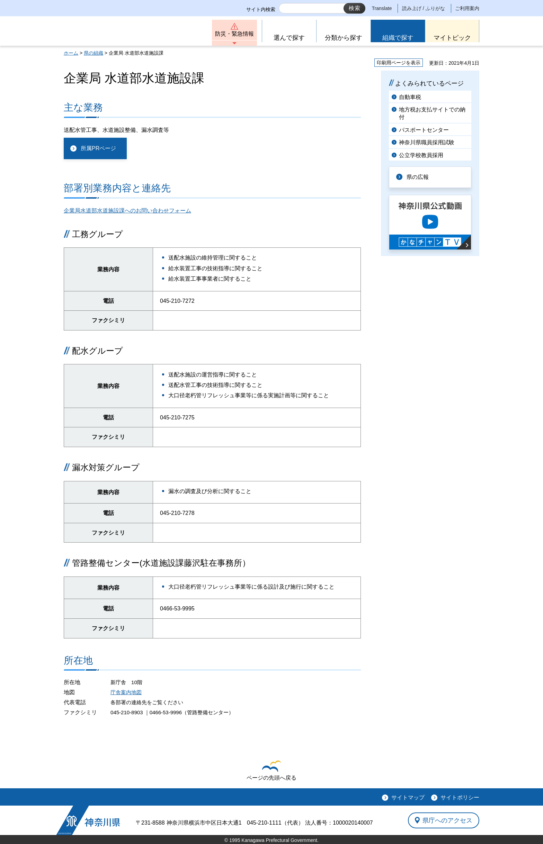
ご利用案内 (467, 8)
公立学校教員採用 (421, 155)
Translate (382, 8)
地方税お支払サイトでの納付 (432, 113)
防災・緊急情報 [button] (234, 34)
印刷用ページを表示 (398, 62)
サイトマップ (408, 797)
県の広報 (418, 177)
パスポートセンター (424, 130)
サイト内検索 (260, 9)
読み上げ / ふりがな (423, 8)
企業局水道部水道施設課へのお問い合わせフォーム (127, 211)
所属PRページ (98, 148)
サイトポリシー (459, 797)
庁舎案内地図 (126, 692)
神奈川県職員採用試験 (426, 142)
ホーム (71, 53)
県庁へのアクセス (447, 820)
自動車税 (410, 97)
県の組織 (93, 53)
